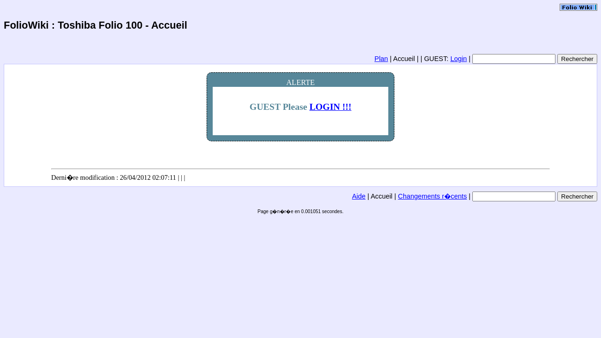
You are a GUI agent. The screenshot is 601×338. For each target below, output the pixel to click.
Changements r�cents (432, 196)
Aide (359, 196)
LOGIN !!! (330, 107)
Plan (381, 58)
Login (458, 58)
